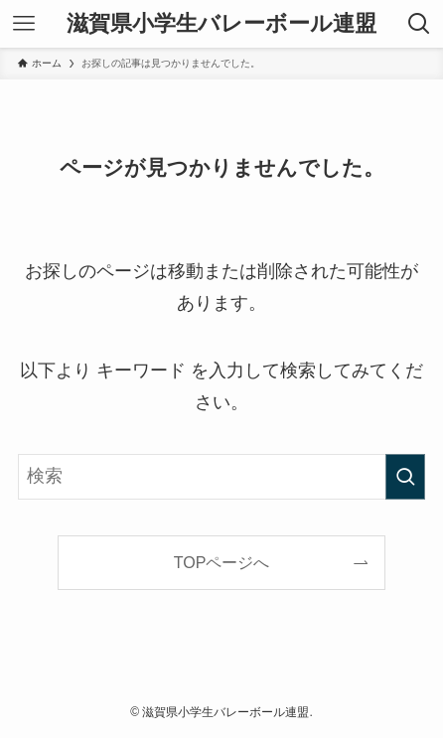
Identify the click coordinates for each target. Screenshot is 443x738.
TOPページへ (222, 562)
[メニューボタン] (24, 24)
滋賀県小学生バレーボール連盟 (221, 24)
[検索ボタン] (419, 24)
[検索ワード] (221, 477)
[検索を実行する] (405, 477)
